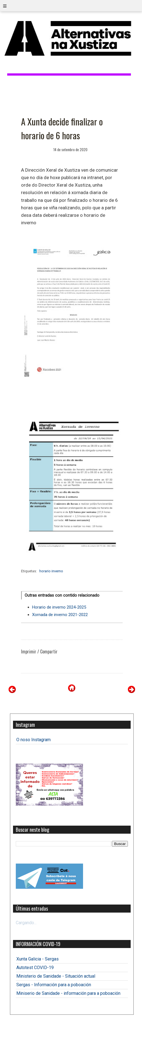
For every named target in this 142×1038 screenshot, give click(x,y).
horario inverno (51, 571)
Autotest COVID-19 (35, 967)
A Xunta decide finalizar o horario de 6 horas (62, 128)
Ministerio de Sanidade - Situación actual (55, 976)
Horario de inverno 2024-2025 (59, 607)
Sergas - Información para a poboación (53, 984)
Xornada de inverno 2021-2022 (60, 614)
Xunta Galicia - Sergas (37, 959)
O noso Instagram (33, 739)
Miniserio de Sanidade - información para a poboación (68, 993)
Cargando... (26, 922)
